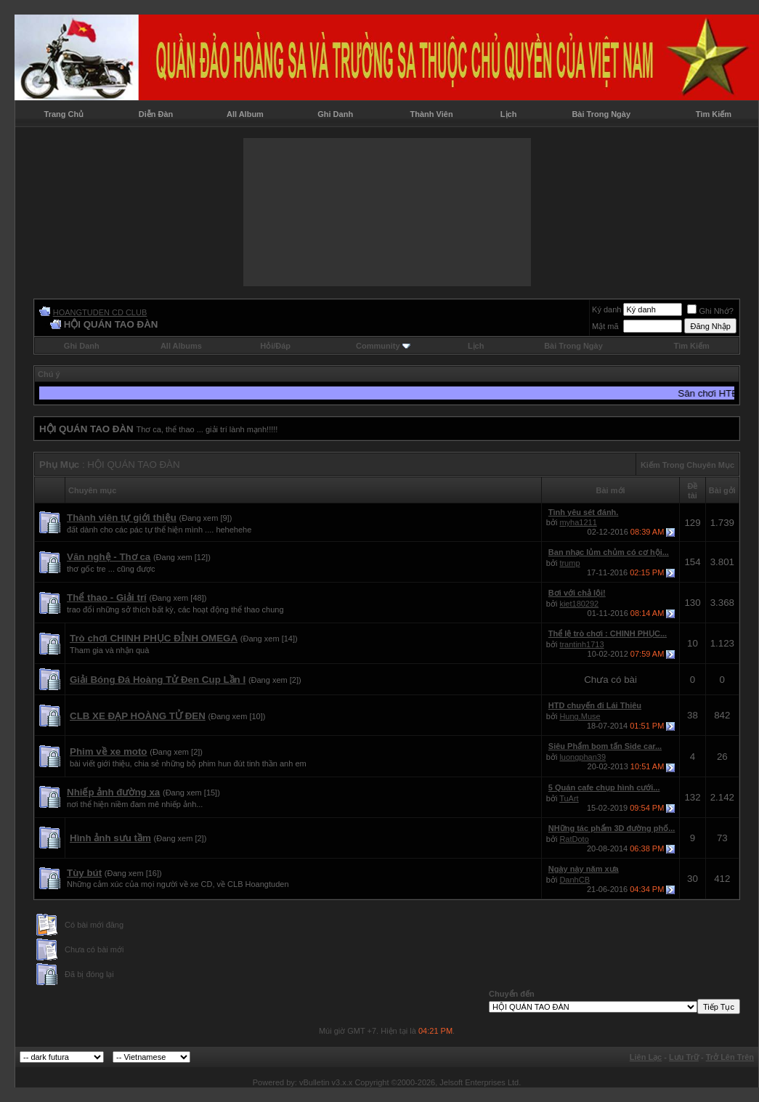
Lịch (508, 114)
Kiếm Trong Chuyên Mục (687, 465)
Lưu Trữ (684, 1057)
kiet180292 (578, 603)
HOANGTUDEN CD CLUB (100, 312)
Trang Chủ (64, 114)
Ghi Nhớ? (710, 311)
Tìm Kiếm (713, 114)
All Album (245, 114)
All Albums (181, 345)
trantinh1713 (581, 644)
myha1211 (577, 522)
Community (383, 345)
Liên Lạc (646, 1057)
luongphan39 (582, 757)
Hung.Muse (579, 716)
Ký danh (606, 309)
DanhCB (574, 879)
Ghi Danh (335, 114)
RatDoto (573, 839)
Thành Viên (431, 114)
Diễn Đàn (156, 114)
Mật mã (605, 326)
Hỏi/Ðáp (275, 345)
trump (569, 563)
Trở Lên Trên (730, 1057)
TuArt (569, 798)
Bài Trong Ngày (601, 114)
